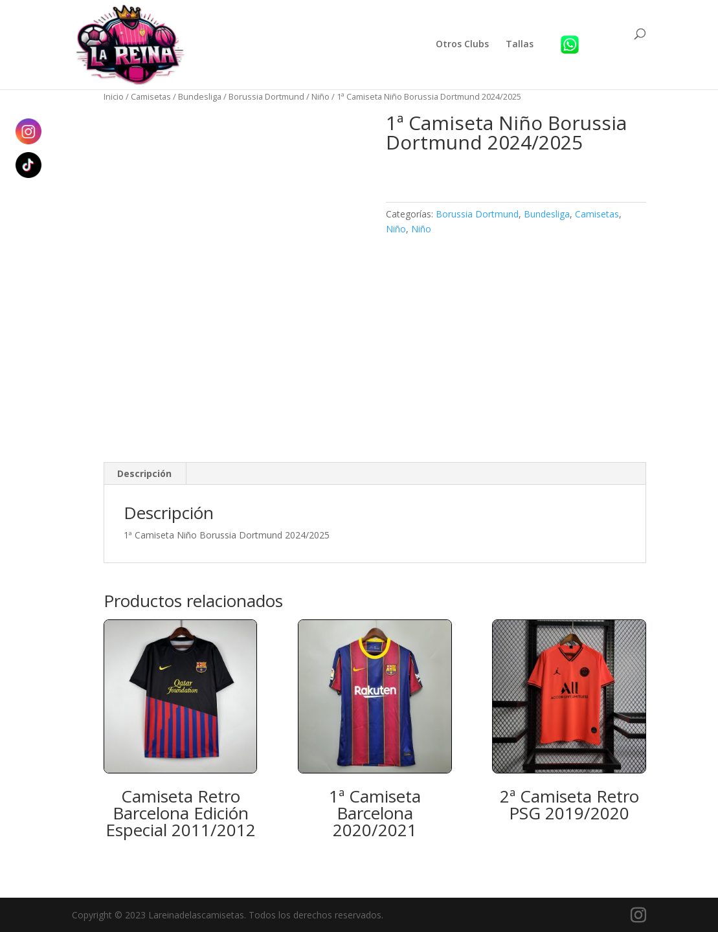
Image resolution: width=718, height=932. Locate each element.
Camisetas (151, 96)
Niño (320, 96)
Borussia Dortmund (266, 96)
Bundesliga (199, 96)
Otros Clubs (462, 44)
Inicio (114, 96)
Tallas (519, 44)
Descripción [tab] (144, 473)
